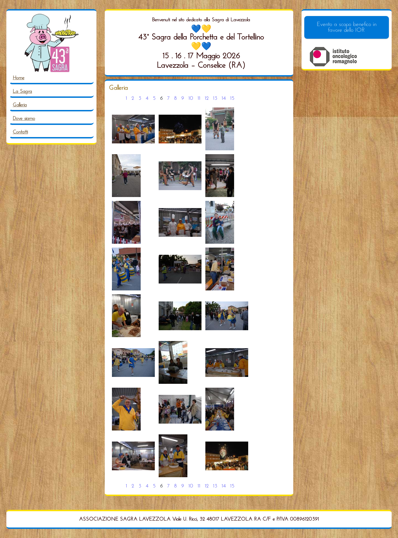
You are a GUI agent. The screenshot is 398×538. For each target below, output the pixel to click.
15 (232, 98)
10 (190, 98)
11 (199, 98)
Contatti (20, 132)
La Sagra (22, 91)
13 (215, 98)
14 (224, 98)
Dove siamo (24, 118)
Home (18, 78)
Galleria (20, 105)
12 (207, 98)
